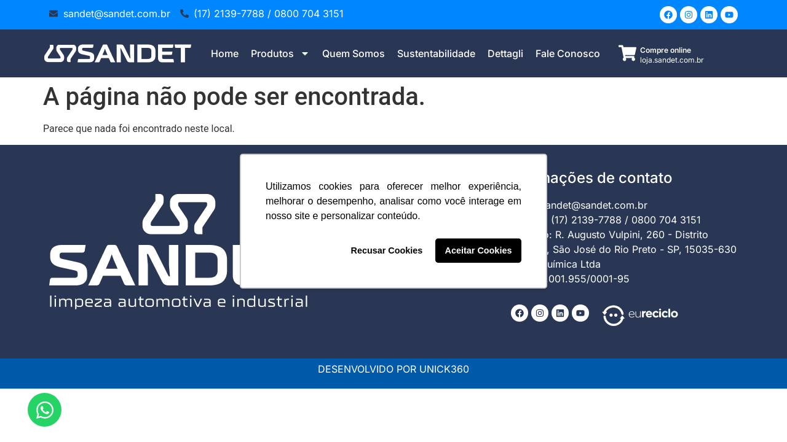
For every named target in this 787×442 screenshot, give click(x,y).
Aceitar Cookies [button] (478, 250)
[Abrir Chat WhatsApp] (44, 410)
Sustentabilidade (436, 53)
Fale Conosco (568, 53)
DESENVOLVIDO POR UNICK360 (393, 369)
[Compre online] (627, 53)
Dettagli (505, 53)
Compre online (665, 50)
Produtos (280, 53)
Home (225, 53)
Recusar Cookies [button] (387, 250)
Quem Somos (353, 53)
